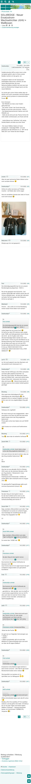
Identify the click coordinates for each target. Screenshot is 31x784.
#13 (28, 467)
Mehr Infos (19, 761)
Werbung (19, 773)
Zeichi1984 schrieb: (8, 531)
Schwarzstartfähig (14, 626)
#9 (28, 392)
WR (11, 293)
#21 (28, 681)
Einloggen (5, 759)
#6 (28, 313)
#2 (28, 186)
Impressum (12, 767)
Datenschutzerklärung (7, 770)
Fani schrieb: (6, 321)
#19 (28, 605)
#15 (28, 506)
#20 (28, 650)
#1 (28, 177)
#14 (28, 491)
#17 (28, 545)
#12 (28, 441)
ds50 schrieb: (6, 689)
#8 (28, 369)
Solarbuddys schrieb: (9, 449)
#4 (28, 283)
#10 (28, 407)
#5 (28, 304)
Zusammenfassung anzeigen (10, 27)
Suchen (3, 767)
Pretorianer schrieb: (8, 553)
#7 (28, 359)
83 (24, 62)
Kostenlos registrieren (8, 761)
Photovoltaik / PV (7, 11)
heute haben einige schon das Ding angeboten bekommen (14, 450)
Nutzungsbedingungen (7, 773)
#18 (28, 574)
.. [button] (15, 328)
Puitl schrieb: (6, 658)
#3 (28, 240)
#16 (28, 523)
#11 (28, 433)
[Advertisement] (15, 45)
